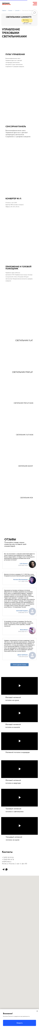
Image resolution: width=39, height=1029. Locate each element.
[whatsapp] (6, 869)
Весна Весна (24, 629)
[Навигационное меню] (35, 3)
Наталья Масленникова (20, 579)
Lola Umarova (24, 563)
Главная (4, 10)
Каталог (10, 10)
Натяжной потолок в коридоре (18, 752)
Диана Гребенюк (23, 655)
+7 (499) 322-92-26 (8, 857)
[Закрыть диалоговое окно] (37, 1011)
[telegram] (3, 869)
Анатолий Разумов (22, 610)
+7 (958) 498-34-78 (8, 859)
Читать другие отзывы (19, 664)
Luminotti (17, 10)
